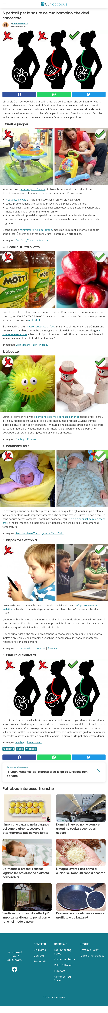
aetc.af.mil (43, 240)
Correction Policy (64, 959)
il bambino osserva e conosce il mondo (56, 416)
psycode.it (40, 961)
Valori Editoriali (63, 965)
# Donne (8, 749)
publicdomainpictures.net (30, 648)
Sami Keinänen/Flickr (27, 533)
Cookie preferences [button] (92, 955)
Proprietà (59, 971)
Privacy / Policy (89, 950)
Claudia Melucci (20, 23)
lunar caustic (34, 742)
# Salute (31, 749)
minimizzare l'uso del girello (36, 229)
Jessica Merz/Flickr (53, 533)
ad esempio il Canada (33, 189)
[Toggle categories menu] (4, 4)
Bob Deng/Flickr (24, 240)
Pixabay (43, 344)
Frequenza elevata (15, 199)
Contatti (39, 955)
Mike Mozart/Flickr (26, 344)
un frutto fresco (37, 320)
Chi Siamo (40, 950)
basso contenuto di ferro (41, 326)
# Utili (19, 749)
